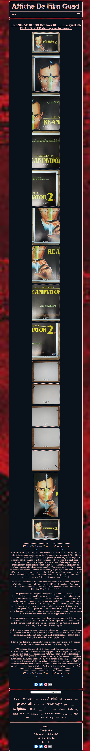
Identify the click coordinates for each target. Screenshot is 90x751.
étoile (70, 709)
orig (76, 710)
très (54, 709)
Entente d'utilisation (46, 738)
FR (48, 742)
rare (58, 713)
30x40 (32, 709)
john (27, 717)
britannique (54, 704)
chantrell (72, 705)
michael (65, 714)
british (63, 718)
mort (41, 714)
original (19, 708)
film (47, 708)
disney (49, 717)
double (36, 700)
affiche (33, 703)
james (17, 699)
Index (45, 726)
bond (57, 718)
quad (45, 698)
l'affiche (34, 714)
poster (21, 704)
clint (41, 717)
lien (76, 700)
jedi (65, 704)
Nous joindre (46, 730)
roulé (15, 714)
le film (74, 714)
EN (43, 742)
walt (42, 705)
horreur (69, 699)
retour (40, 710)
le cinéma (34, 718)
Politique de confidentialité (46, 734)
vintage (49, 713)
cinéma (56, 699)
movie (27, 699)
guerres (24, 713)
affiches (61, 709)
